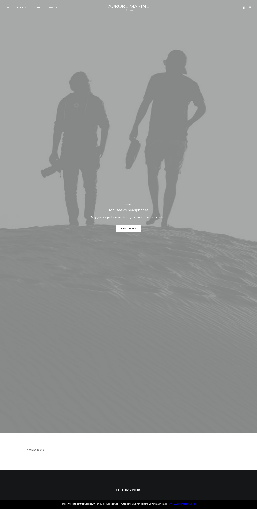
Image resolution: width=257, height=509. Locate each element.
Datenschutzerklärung (184, 504)
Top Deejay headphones (128, 210)
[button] (244, 8)
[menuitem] (10, 8)
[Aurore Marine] (128, 7)
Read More (128, 228)
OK (170, 504)
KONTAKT (53, 8)
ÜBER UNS (22, 8)
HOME (9, 8)
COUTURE (38, 8)
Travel (128, 205)
